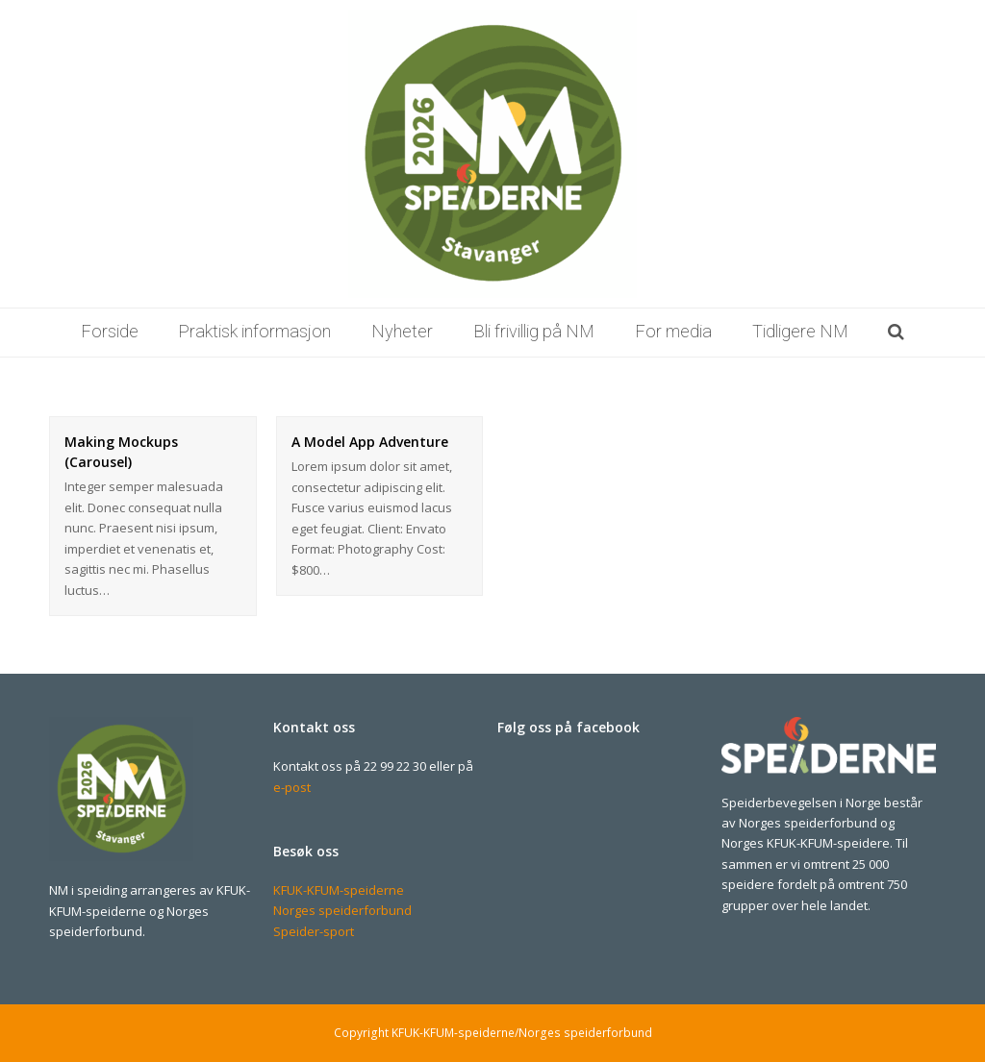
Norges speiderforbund (342, 910)
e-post (292, 787)
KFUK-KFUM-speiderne (338, 890)
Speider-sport (313, 931)
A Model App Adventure (369, 441)
